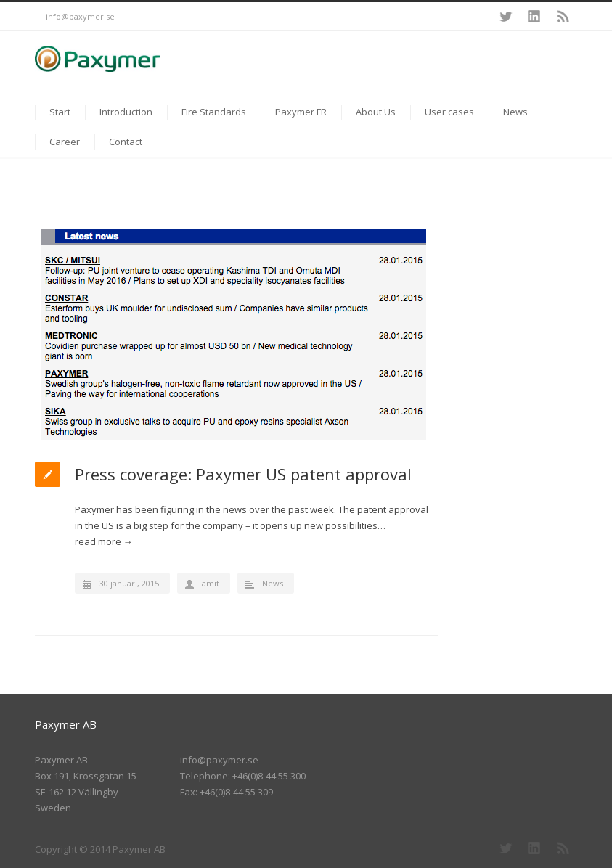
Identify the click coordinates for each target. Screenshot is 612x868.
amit (210, 583)
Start (59, 111)
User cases (449, 111)
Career (64, 141)
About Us (376, 111)
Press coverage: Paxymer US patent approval (243, 474)
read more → (104, 541)
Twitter (505, 16)
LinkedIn (534, 16)
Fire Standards (213, 111)
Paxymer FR (301, 111)
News (515, 111)
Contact (125, 141)
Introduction (125, 111)
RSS (563, 16)
